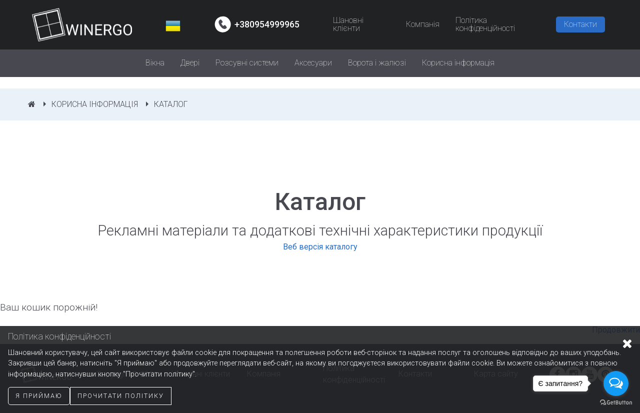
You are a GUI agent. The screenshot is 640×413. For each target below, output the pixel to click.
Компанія (423, 24)
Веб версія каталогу (320, 247)
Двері (190, 63)
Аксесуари (313, 63)
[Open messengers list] (616, 383)
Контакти (580, 24)
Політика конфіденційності (485, 24)
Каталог (171, 104)
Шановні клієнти (348, 24)
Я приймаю (39, 396)
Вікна (155, 63)
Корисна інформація (458, 63)
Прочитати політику (121, 396)
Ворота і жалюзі (377, 63)
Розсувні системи (247, 63)
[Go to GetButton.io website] (616, 403)
